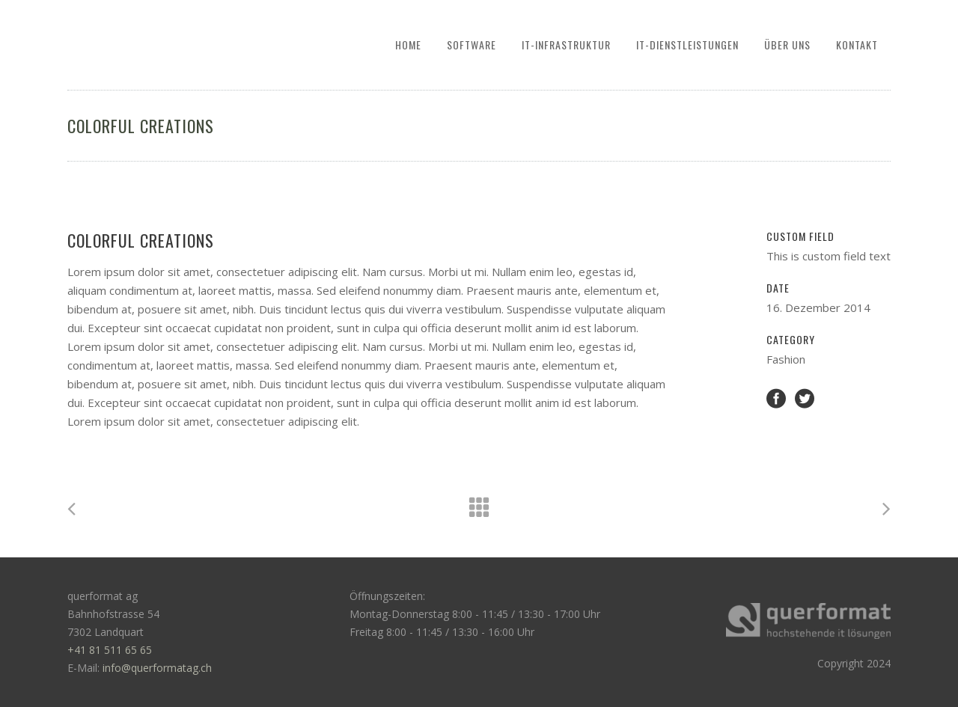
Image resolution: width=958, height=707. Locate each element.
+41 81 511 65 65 (109, 650)
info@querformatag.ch (157, 668)
